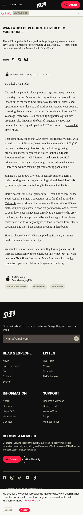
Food (5, 371)
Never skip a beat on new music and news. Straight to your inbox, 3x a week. (40, 328)
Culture (7, 376)
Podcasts (48, 371)
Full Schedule (50, 376)
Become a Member (53, 400)
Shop (46, 416)
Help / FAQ (9, 411)
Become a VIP (50, 406)
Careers (7, 406)
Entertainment (11, 366)
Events (6, 381)
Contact (7, 421)
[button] (21, 13)
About (6, 400)
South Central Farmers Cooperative (24, 198)
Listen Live (16, 4)
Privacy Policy (32, 500)
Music (46, 366)
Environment (39, 286)
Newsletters (9, 416)
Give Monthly (32, 459)
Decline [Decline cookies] (8, 510)
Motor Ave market (47, 101)
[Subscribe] (76, 338)
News (6, 360)
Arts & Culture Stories (16, 286)
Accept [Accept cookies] (24, 510)
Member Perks (51, 421)
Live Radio (48, 360)
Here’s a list (30, 235)
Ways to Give (50, 411)
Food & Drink (58, 286)
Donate (70, 5)
